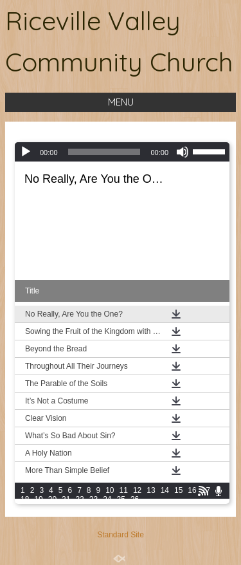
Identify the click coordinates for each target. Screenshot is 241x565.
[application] (122, 152)
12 (137, 490)
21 (66, 499)
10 (109, 490)
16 (192, 490)
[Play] (25, 151)
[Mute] (182, 151)
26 (134, 499)
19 (38, 499)
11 (124, 490)
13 (151, 490)
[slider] (104, 152)
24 (107, 499)
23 (93, 499)
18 (25, 499)
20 (52, 499)
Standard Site (120, 534)
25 (121, 499)
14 (165, 490)
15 (178, 490)
